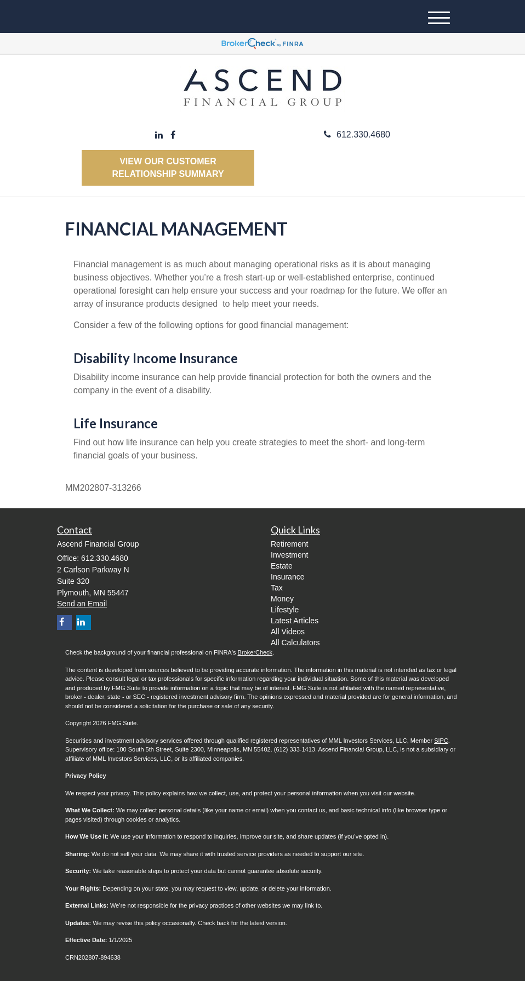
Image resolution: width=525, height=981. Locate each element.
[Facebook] (172, 135)
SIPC (441, 740)
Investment (289, 554)
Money (282, 598)
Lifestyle (285, 609)
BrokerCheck (255, 652)
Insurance (287, 576)
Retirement (289, 544)
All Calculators (295, 642)
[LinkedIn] (159, 135)
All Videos (288, 631)
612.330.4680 (357, 134)
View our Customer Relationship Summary (168, 168)
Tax (277, 587)
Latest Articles (294, 620)
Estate (282, 565)
